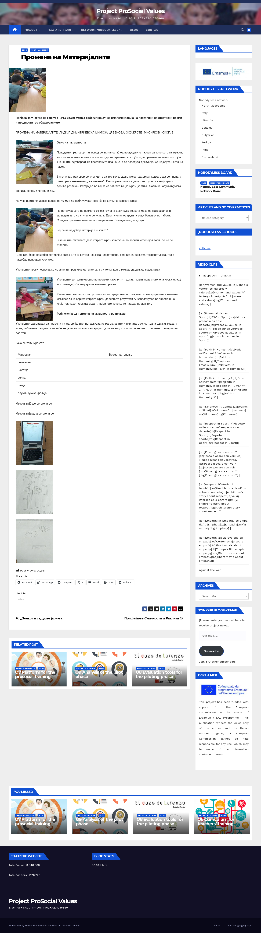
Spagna (207, 127)
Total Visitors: (19, 875)
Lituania (207, 120)
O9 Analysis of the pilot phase (98, 674)
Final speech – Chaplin (215, 275)
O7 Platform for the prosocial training (35, 674)
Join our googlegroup (239, 925)
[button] (242, 29)
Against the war (210, 570)
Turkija (206, 142)
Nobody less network (213, 100)
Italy (205, 113)
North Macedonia (39, 50)
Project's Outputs (25, 668)
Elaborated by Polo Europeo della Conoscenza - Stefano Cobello (44, 925)
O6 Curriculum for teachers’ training (216, 821)
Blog (134, 29)
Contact (153, 29)
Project (31, 29)
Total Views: (17, 865)
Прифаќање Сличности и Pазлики (153, 618)
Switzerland (210, 157)
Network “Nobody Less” (101, 29)
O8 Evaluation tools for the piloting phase (159, 674)
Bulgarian (208, 135)
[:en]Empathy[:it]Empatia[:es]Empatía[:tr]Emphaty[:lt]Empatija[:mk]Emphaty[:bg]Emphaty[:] (223, 524)
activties (205, 248)
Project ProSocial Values (130, 11)
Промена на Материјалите (65, 57)
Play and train (60, 29)
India (205, 149)
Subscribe (211, 651)
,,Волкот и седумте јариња (39, 618)
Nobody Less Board (219, 183)
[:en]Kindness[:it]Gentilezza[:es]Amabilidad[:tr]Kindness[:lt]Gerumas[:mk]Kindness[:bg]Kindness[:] (223, 410)
